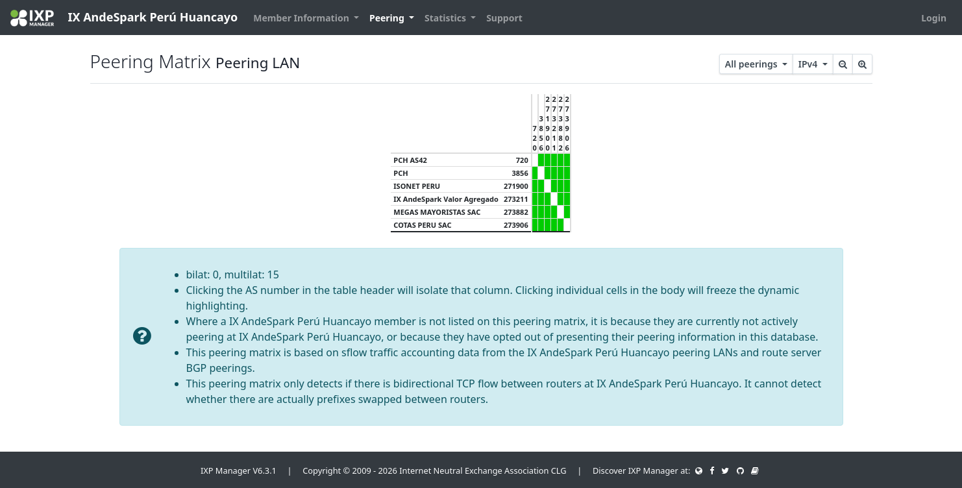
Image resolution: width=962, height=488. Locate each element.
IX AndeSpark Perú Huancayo (124, 18)
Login (933, 18)
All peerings (752, 64)
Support (504, 18)
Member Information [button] (302, 18)
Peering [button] (387, 18)
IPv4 (809, 64)
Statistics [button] (447, 18)
